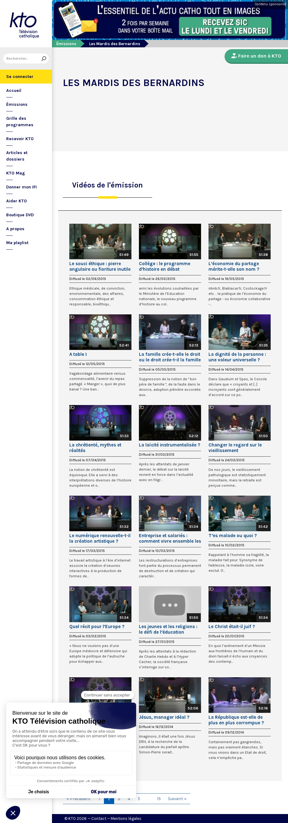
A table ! (78, 354)
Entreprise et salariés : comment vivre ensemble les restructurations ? (170, 538)
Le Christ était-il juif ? (231, 626)
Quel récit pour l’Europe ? (96, 626)
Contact (98, 818)
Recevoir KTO (20, 138)
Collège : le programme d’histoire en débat (164, 266)
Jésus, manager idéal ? (164, 717)
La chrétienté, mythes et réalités (95, 447)
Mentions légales (126, 818)
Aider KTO (16, 201)
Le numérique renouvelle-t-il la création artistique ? (100, 538)
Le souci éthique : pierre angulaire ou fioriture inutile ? (100, 266)
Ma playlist (17, 242)
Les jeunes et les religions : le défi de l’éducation (168, 629)
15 (159, 798)
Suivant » (177, 798)
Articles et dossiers (17, 156)
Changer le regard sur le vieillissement (235, 447)
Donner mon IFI (21, 187)
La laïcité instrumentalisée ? (169, 445)
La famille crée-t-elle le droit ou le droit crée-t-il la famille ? (170, 357)
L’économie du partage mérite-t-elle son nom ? (233, 266)
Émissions (17, 104)
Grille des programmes (19, 121)
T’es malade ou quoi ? (232, 535)
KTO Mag (15, 173)
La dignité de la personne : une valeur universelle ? (237, 357)
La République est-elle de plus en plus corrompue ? (236, 720)
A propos (15, 228)
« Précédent (79, 798)
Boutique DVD (20, 215)
